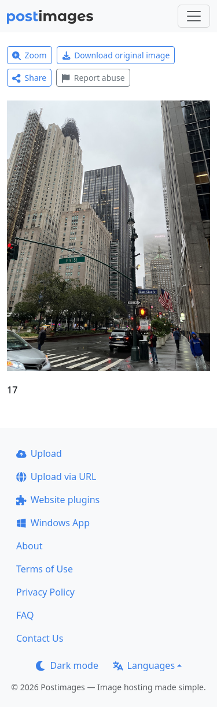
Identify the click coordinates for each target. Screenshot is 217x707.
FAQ (25, 615)
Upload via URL (56, 476)
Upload (39, 453)
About (29, 545)
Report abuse (92, 77)
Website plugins (58, 499)
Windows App (53, 522)
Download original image (116, 55)
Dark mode (67, 665)
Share (29, 77)
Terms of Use (44, 569)
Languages (144, 665)
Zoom (29, 55)
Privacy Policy (45, 592)
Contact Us (39, 638)
